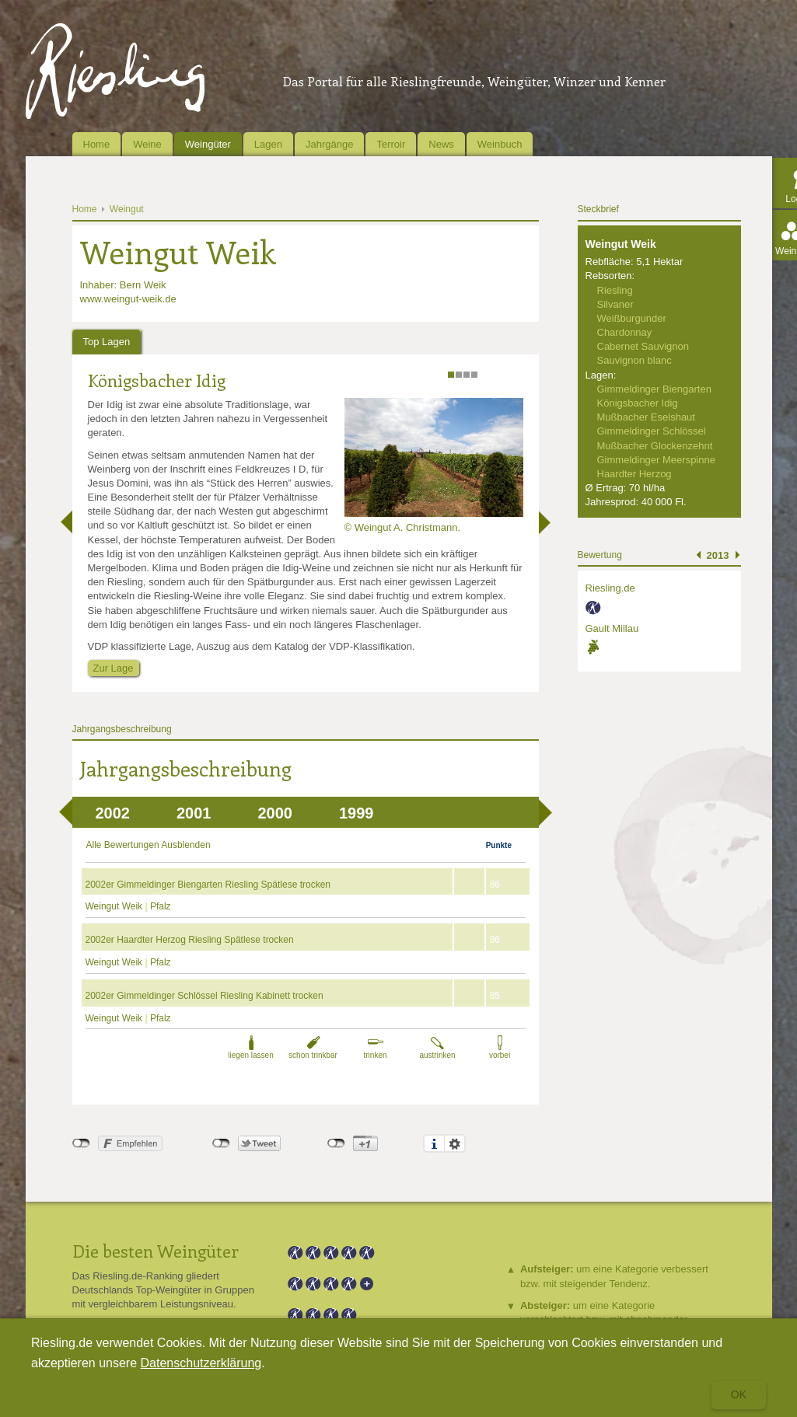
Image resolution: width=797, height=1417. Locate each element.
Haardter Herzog (634, 474)
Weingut (127, 209)
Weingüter (208, 144)
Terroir (390, 144)
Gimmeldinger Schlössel (651, 431)
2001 (194, 813)
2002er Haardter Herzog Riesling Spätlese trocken (190, 939)
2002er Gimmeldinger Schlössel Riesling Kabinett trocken (204, 995)
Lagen (268, 144)
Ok (738, 1394)
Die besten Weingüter (155, 1250)
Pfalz (160, 906)
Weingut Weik (115, 906)
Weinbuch (500, 144)
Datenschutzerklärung (201, 1363)
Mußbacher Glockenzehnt (655, 446)
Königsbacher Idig (156, 380)
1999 (356, 813)
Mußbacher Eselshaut (646, 417)
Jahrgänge (329, 144)
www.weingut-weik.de (128, 299)
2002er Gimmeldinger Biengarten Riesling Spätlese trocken (208, 884)
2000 (275, 813)
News (441, 144)
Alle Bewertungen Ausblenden (148, 844)
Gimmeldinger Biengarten (654, 389)
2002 (113, 813)
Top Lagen (107, 341)
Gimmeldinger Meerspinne (656, 460)
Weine (147, 144)
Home (96, 144)
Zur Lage (113, 668)
